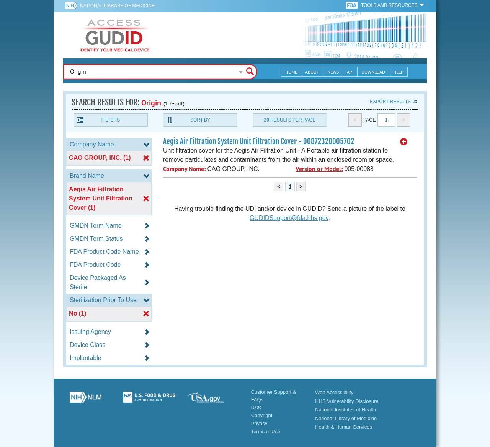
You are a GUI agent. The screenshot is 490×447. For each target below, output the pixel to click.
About (312, 72)
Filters (110, 120)
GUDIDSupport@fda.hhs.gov (289, 218)
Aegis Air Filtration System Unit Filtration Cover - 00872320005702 (258, 141)
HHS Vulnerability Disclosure (347, 401)
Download (373, 72)
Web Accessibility (334, 392)
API (350, 72)
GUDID (115, 35)
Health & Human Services (343, 427)
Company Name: (184, 169)
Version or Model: (319, 169)
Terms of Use (266, 431)
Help (398, 72)
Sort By (200, 120)
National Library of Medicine (117, 5)
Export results (390, 101)
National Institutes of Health (345, 409)
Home (291, 72)
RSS (256, 408)
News (333, 72)
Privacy (259, 423)
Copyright (262, 415)
